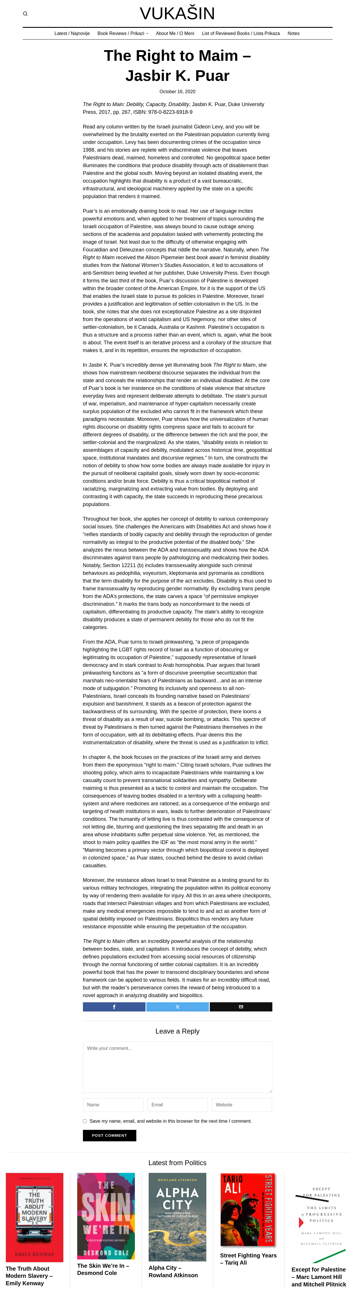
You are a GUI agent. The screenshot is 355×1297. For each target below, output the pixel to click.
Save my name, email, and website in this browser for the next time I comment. (171, 1121)
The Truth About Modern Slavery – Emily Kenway (29, 1275)
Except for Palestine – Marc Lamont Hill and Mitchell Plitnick (319, 1276)
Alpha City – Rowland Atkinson (173, 1271)
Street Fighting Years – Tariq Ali (248, 1259)
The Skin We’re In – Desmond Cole (103, 1269)
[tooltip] (114, 1006)
